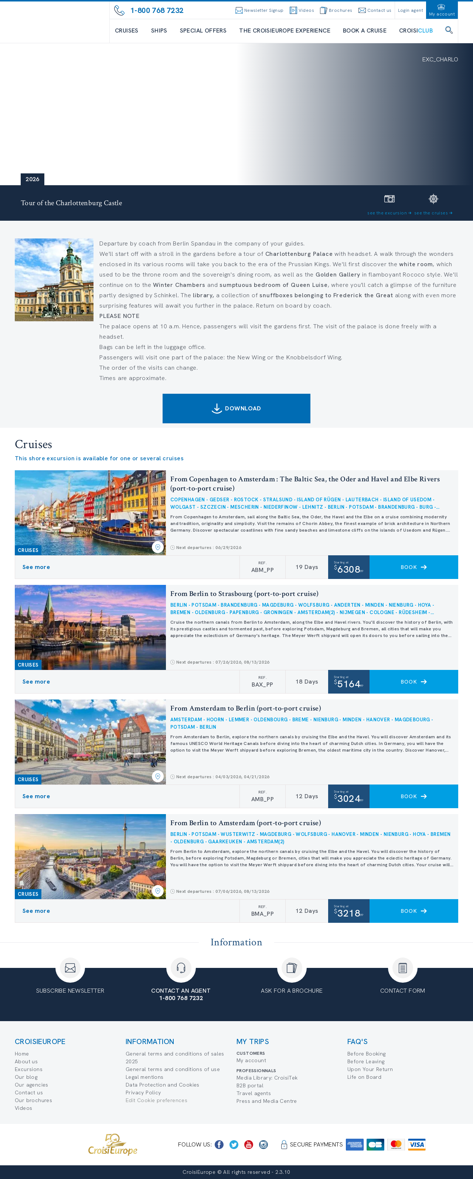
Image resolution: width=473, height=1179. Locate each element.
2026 (32, 179)
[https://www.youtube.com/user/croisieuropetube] (248, 1144)
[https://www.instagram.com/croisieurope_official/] (263, 1144)
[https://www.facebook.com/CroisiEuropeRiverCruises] (219, 1144)
